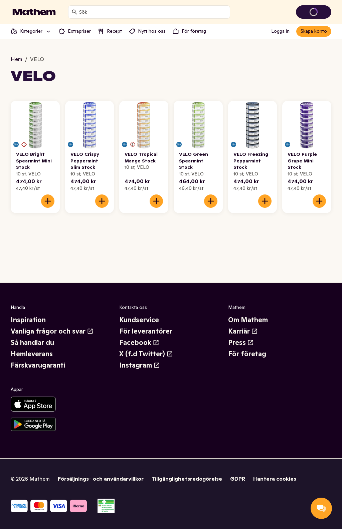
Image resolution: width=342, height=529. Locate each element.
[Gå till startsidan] (34, 12)
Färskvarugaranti (38, 365)
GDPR (237, 478)
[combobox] (153, 12)
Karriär (243, 331)
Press (241, 342)
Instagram (139, 365)
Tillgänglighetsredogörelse (187, 478)
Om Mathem (248, 320)
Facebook (139, 342)
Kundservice (139, 320)
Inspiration (28, 320)
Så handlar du (32, 342)
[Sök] (74, 12)
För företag (247, 354)
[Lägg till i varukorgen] (47, 201)
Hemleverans (32, 354)
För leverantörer (145, 331)
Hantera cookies (274, 478)
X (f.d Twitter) (146, 354)
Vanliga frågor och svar (52, 331)
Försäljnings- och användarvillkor (101, 478)
